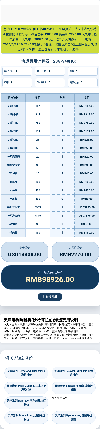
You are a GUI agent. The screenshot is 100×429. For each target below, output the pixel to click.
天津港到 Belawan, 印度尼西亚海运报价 (73, 372)
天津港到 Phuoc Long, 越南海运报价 (26, 417)
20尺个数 (9, 71)
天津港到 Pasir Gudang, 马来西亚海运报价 (26, 387)
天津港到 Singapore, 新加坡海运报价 (74, 387)
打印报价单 (50, 297)
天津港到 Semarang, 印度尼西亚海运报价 (26, 372)
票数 (72, 71)
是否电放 (74, 82)
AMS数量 (42, 82)
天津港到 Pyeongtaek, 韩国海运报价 (73, 417)
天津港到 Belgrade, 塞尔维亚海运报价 (26, 402)
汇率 (6, 82)
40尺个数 (41, 71)
